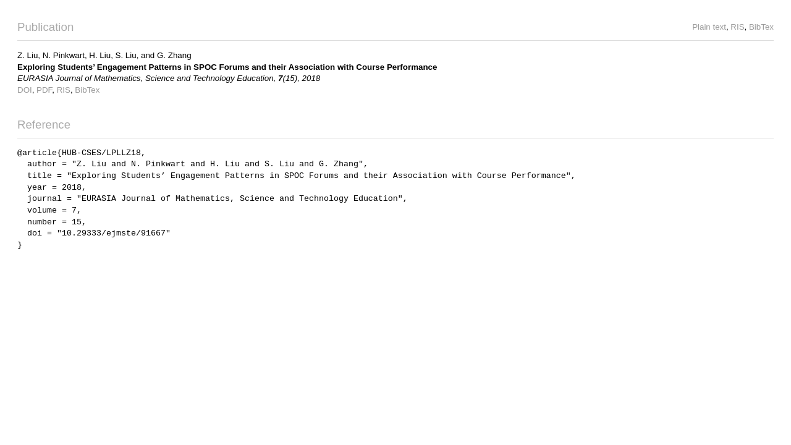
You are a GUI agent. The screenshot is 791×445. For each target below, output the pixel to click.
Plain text (709, 27)
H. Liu (100, 55)
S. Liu (126, 55)
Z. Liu (27, 55)
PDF (44, 90)
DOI (24, 90)
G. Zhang (174, 55)
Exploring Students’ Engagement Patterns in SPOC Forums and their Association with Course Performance (227, 67)
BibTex (761, 27)
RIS (737, 27)
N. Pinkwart (64, 55)
